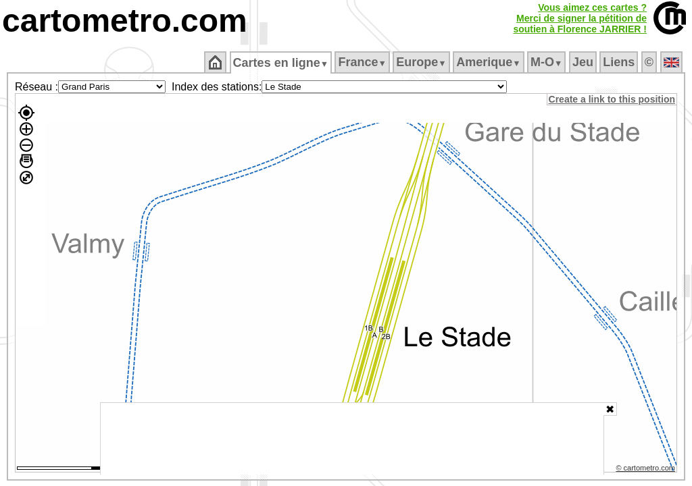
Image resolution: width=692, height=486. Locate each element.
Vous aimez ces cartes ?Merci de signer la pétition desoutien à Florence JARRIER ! (580, 18)
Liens (620, 62)
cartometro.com (124, 20)
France (363, 62)
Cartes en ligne (281, 63)
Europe (422, 62)
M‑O (548, 62)
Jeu (583, 62)
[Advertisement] (352, 438)
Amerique (490, 62)
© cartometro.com (646, 470)
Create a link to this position (612, 99)
